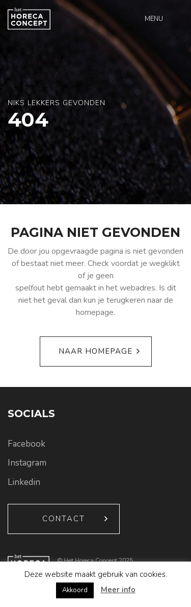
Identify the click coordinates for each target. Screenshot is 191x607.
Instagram (27, 463)
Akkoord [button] (75, 590)
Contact (63, 519)
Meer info (118, 590)
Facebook (26, 444)
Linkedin (24, 482)
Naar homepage (95, 351)
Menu (154, 18)
